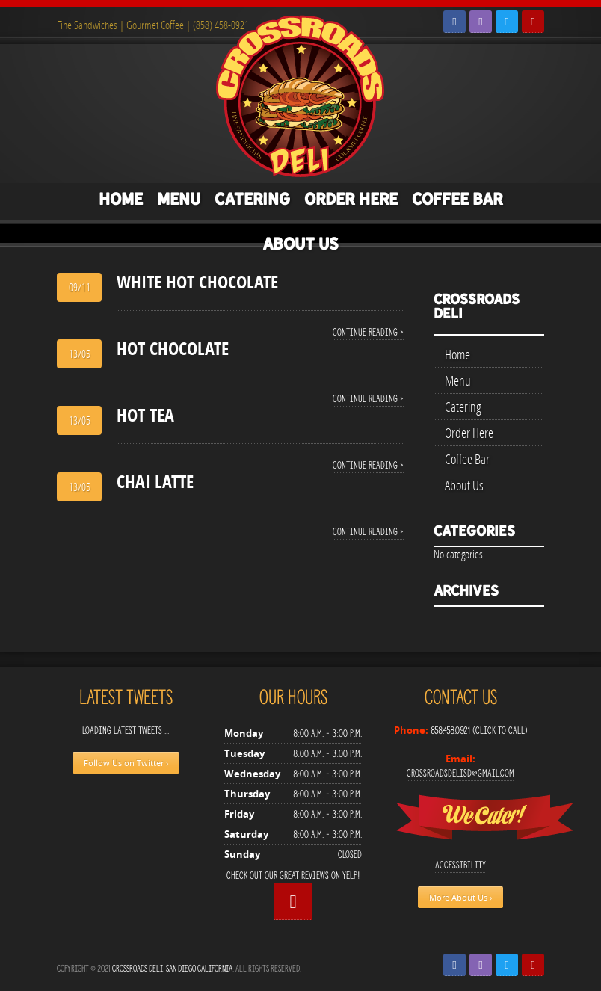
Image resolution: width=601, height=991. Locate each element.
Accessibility (460, 865)
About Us (300, 244)
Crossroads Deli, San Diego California (172, 968)
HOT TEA (145, 415)
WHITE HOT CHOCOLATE (197, 282)
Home (121, 199)
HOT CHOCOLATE (173, 348)
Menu (178, 199)
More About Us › (460, 897)
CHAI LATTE (155, 481)
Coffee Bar (457, 199)
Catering (252, 199)
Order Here (351, 199)
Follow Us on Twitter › (126, 762)
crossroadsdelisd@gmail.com (460, 773)
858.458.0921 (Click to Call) (479, 730)
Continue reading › (368, 332)
